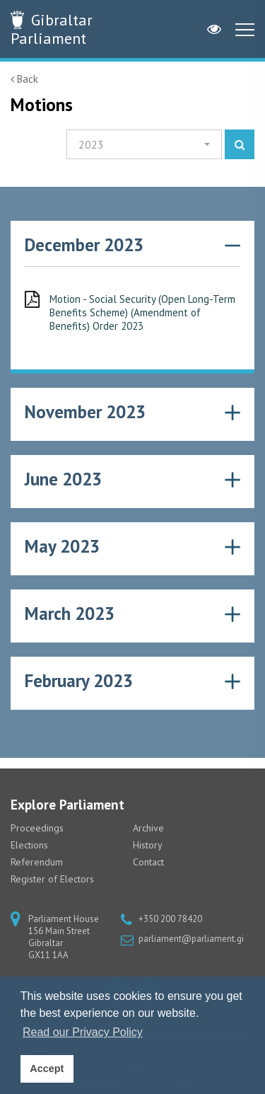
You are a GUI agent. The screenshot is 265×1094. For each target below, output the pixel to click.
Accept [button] (47, 1068)
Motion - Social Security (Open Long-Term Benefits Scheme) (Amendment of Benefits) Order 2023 (142, 312)
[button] (144, 144)
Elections (29, 845)
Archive (148, 828)
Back (24, 79)
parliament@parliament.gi (191, 939)
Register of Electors (52, 879)
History (148, 845)
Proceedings (37, 828)
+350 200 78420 (170, 919)
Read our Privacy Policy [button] (83, 1032)
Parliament (52, 29)
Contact (148, 862)
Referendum (37, 862)
